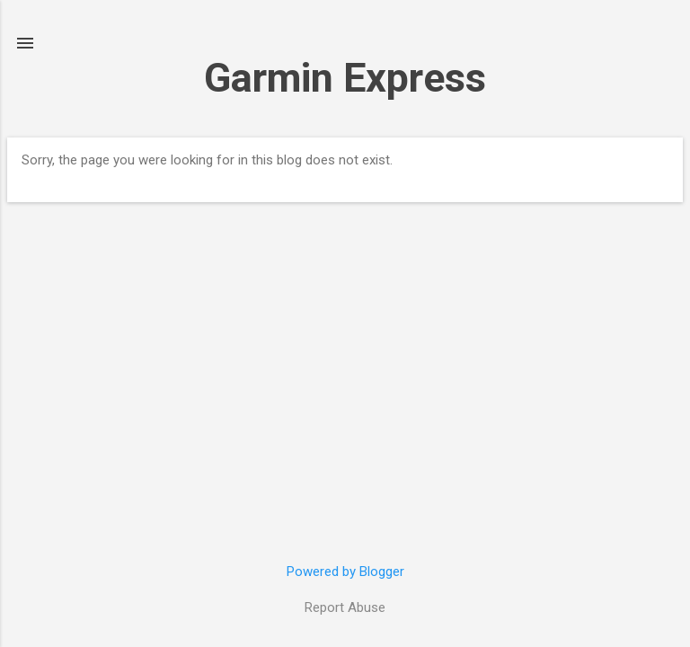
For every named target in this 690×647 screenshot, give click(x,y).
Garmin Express (345, 78)
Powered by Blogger (345, 571)
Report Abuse (345, 607)
